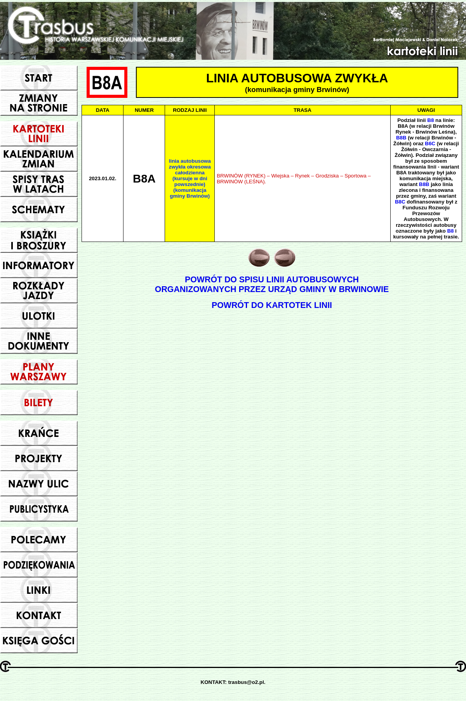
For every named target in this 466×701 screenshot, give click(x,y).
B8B (401, 138)
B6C (430, 143)
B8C (400, 202)
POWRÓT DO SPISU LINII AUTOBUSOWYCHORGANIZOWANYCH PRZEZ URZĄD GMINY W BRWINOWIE (272, 284)
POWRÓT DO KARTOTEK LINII (272, 305)
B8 (430, 120)
